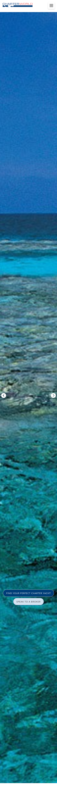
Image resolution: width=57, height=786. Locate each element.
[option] (28, 393)
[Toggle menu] (51, 5)
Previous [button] (3, 395)
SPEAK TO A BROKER (28, 601)
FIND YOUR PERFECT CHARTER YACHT (28, 593)
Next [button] (53, 395)
